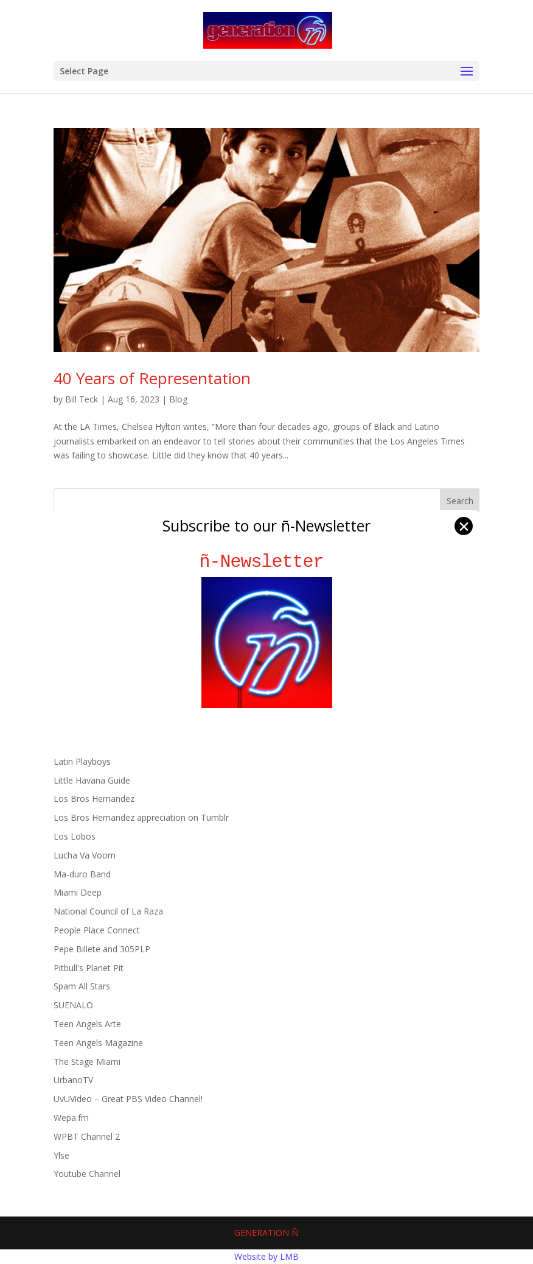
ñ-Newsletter (267, 561)
